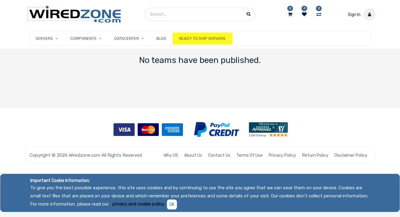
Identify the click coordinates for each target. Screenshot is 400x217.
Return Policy (315, 155)
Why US (171, 155)
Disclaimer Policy (350, 155)
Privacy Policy (282, 155)
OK (171, 204)
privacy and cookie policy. (138, 204)
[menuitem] (161, 38)
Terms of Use (249, 155)
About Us (193, 155)
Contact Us (219, 155)
